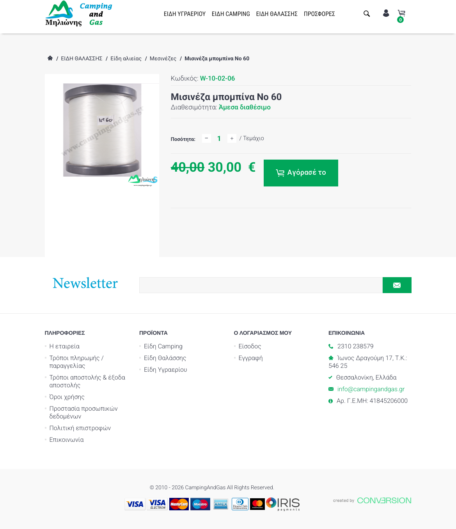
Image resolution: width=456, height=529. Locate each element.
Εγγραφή (251, 358)
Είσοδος (250, 346)
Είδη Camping (163, 346)
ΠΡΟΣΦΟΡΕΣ (319, 14)
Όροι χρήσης (67, 397)
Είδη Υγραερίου (165, 369)
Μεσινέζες (163, 59)
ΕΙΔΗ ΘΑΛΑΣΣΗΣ (277, 14)
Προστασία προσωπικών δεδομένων (84, 412)
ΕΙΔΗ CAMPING (231, 14)
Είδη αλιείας (126, 59)
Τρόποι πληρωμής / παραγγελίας (77, 361)
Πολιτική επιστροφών (80, 428)
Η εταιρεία (65, 346)
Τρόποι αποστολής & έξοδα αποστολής (87, 381)
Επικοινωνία (67, 439)
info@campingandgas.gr (371, 389)
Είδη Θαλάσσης (165, 358)
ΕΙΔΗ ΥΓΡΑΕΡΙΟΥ (185, 14)
